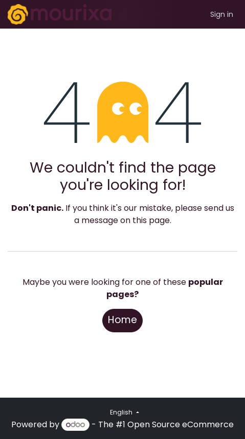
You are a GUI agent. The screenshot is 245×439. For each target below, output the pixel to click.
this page (151, 220)
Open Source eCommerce (180, 424)
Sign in (221, 14)
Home (122, 320)
